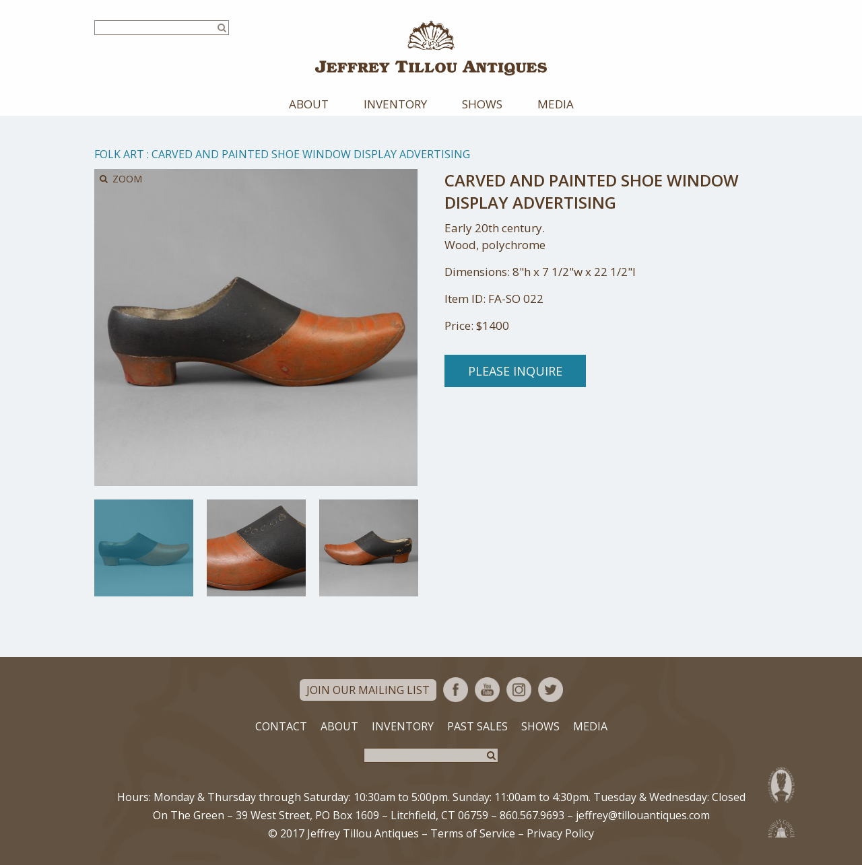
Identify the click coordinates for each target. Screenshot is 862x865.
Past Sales (477, 726)
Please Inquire (515, 371)
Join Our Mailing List (368, 690)
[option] (143, 547)
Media (555, 104)
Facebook (455, 689)
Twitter (550, 689)
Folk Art (119, 154)
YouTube (487, 689)
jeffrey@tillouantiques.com (643, 815)
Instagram (518, 689)
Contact (281, 726)
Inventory (395, 104)
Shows (482, 104)
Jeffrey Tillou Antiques (431, 48)
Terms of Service (472, 833)
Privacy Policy (560, 833)
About (309, 104)
